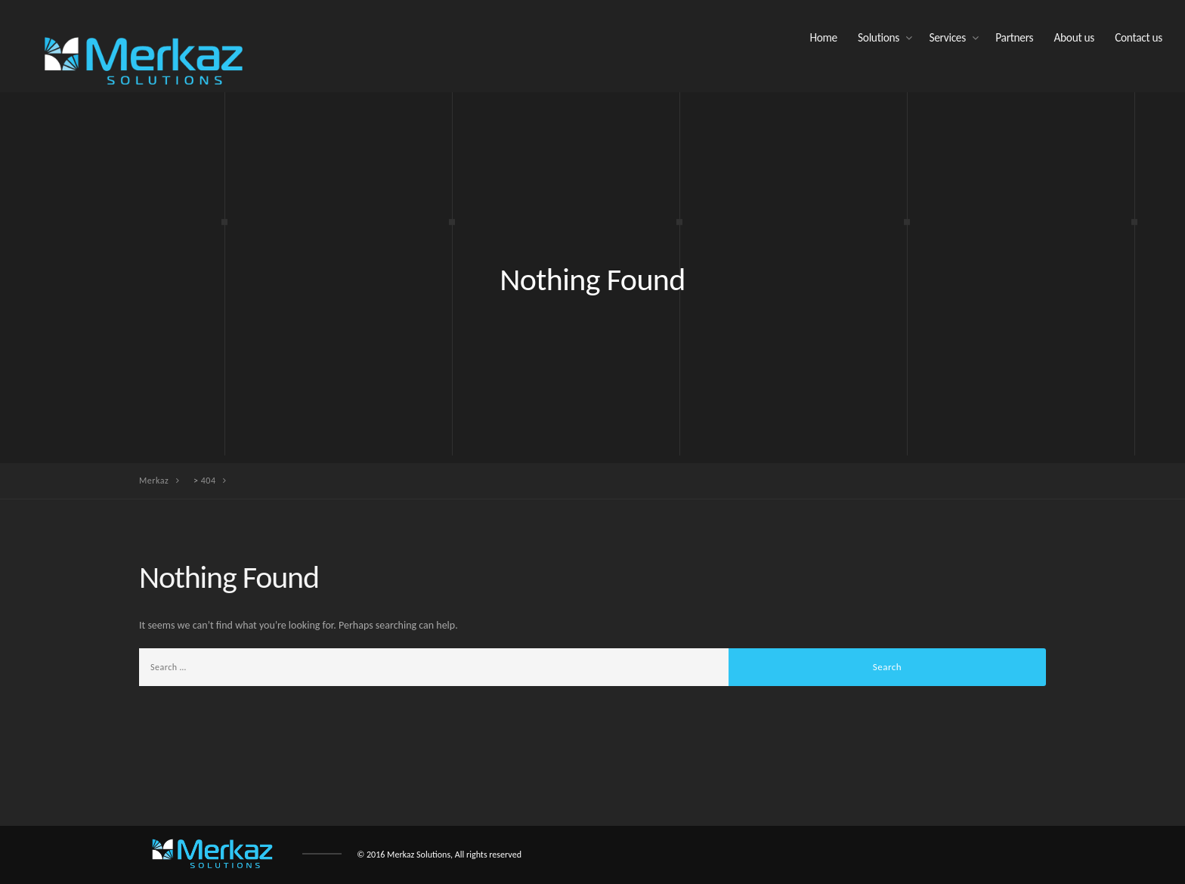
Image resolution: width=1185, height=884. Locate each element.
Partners (1014, 37)
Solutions (878, 37)
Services (947, 37)
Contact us (1138, 37)
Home (823, 37)
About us (1074, 37)
